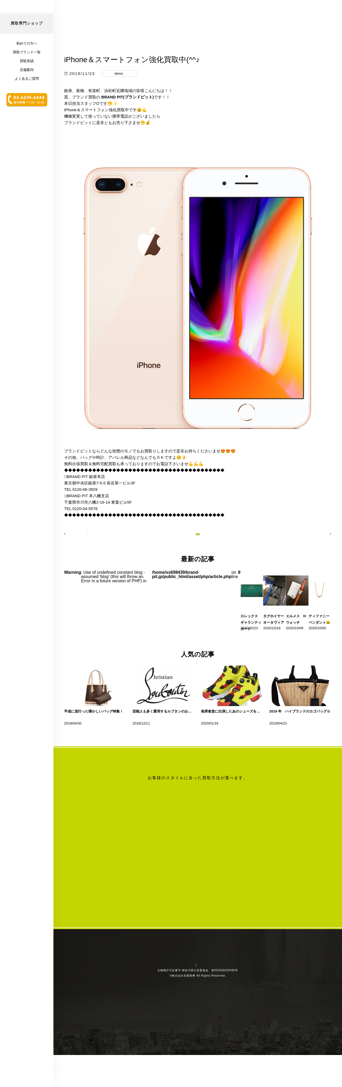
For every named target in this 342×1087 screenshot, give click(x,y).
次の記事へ (316, 558)
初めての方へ (26, 78)
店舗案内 (27, 105)
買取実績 (27, 96)
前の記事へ (78, 558)
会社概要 (177, 1038)
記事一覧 (197, 558)
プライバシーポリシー (209, 1038)
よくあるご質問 (27, 114)
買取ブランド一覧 (27, 87)
